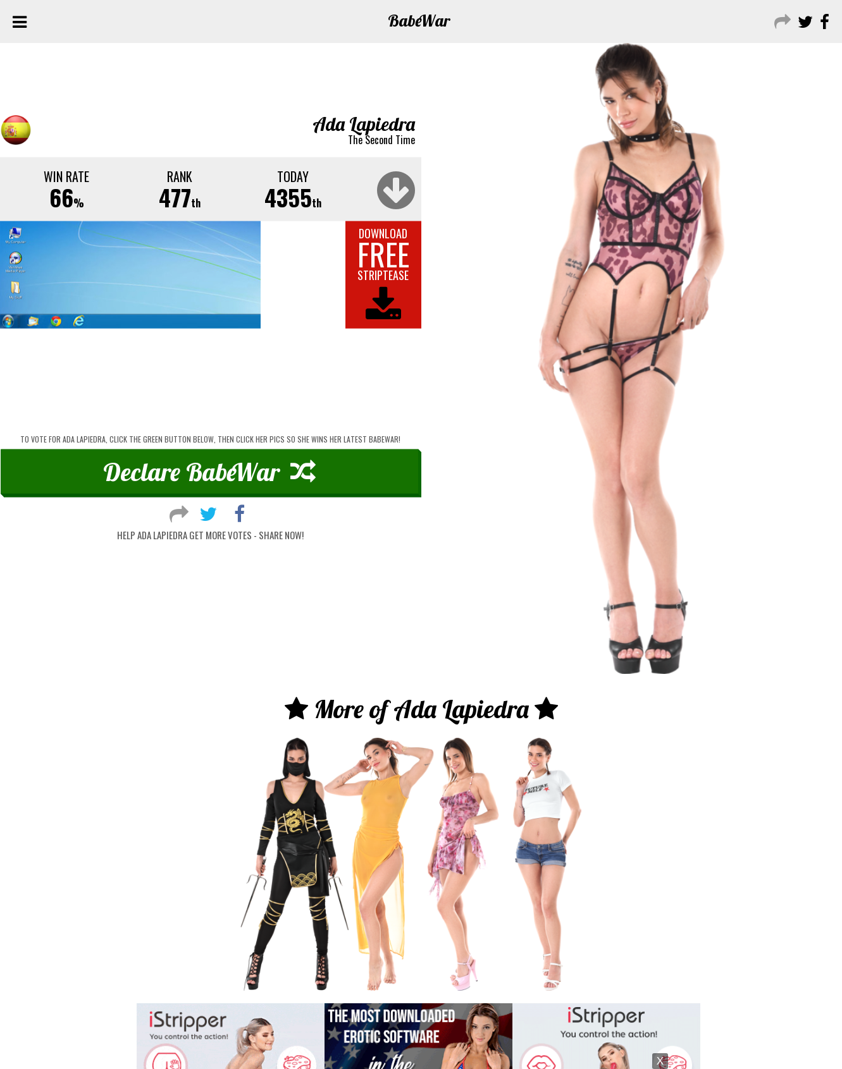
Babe (419, 20)
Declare (209, 471)
